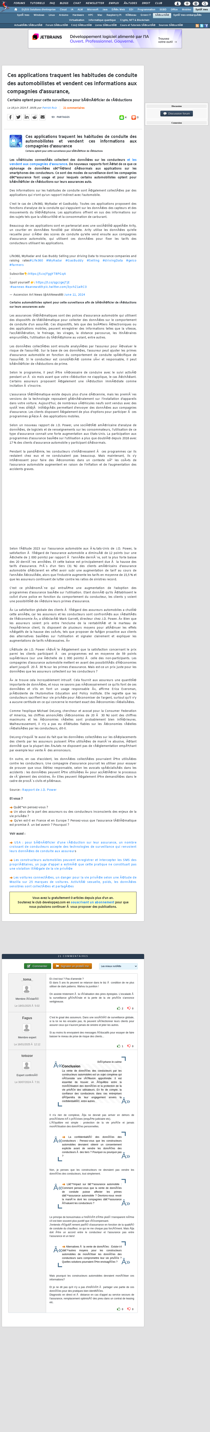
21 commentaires (74, 108)
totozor (27, 1055)
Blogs (64, 3)
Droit (146, 3)
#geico (131, 261)
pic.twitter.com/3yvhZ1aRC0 (65, 287)
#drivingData (113, 261)
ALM (80, 9)
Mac (99, 15)
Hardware (78, 15)
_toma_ (27, 979)
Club (158, 3)
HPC (90, 15)
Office (174, 9)
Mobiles (186, 9)
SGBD (163, 9)
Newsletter (94, 3)
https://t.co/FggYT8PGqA (47, 274)
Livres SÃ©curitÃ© (106, 25)
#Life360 (36, 261)
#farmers (17, 265)
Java (104, 9)
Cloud (63, 9)
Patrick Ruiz (49, 108)
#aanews (18, 287)
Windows (39, 15)
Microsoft (92, 9)
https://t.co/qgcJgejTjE (53, 283)
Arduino (63, 15)
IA (72, 9)
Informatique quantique (102, 20)
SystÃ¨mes (201, 9)
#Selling (93, 261)
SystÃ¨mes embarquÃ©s (187, 15)
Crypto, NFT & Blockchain (134, 20)
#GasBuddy (74, 261)
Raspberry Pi (113, 15)
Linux (52, 15)
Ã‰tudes (130, 3)
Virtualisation (76, 20)
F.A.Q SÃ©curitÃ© (81, 25)
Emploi (113, 3)
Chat (77, 3)
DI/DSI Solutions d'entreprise (39, 9)
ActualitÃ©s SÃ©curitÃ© (28, 25)
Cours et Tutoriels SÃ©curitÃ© (137, 25)
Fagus (27, 1018)
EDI (131, 9)
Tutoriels (37, 3)
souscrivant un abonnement (92, 903)
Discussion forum (176, 113)
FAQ (52, 3)
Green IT (145, 15)
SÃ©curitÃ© (162, 15)
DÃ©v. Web (118, 9)
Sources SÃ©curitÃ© (171, 25)
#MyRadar (54, 261)
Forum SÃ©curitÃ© (57, 25)
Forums (19, 3)
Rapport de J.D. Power (39, 790)
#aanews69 (34, 287)
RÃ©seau (130, 15)
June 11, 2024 (74, 295)
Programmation (146, 9)
